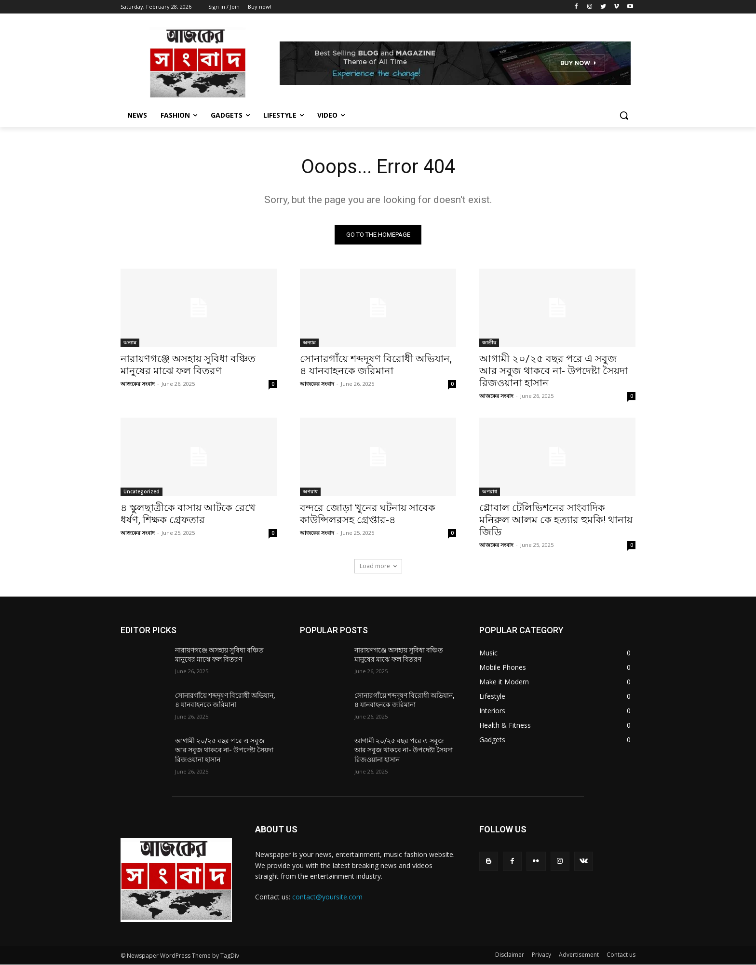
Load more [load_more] (378, 566)
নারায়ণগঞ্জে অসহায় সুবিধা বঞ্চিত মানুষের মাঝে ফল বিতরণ (188, 365)
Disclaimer (509, 955)
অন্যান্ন (129, 342)
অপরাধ (310, 491)
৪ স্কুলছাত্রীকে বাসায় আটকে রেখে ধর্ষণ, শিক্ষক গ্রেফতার (188, 514)
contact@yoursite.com (327, 896)
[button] (623, 115)
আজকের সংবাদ (138, 383)
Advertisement (579, 955)
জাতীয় (489, 342)
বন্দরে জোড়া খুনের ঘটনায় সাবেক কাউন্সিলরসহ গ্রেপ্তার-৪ (367, 514)
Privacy (541, 955)
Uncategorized (141, 491)
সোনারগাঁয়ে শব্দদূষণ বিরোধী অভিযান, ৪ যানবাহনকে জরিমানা (376, 365)
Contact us (621, 955)
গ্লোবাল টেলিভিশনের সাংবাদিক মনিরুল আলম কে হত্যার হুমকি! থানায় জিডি (556, 520)
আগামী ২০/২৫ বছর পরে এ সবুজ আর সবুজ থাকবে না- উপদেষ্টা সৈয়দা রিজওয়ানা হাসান (553, 371)
